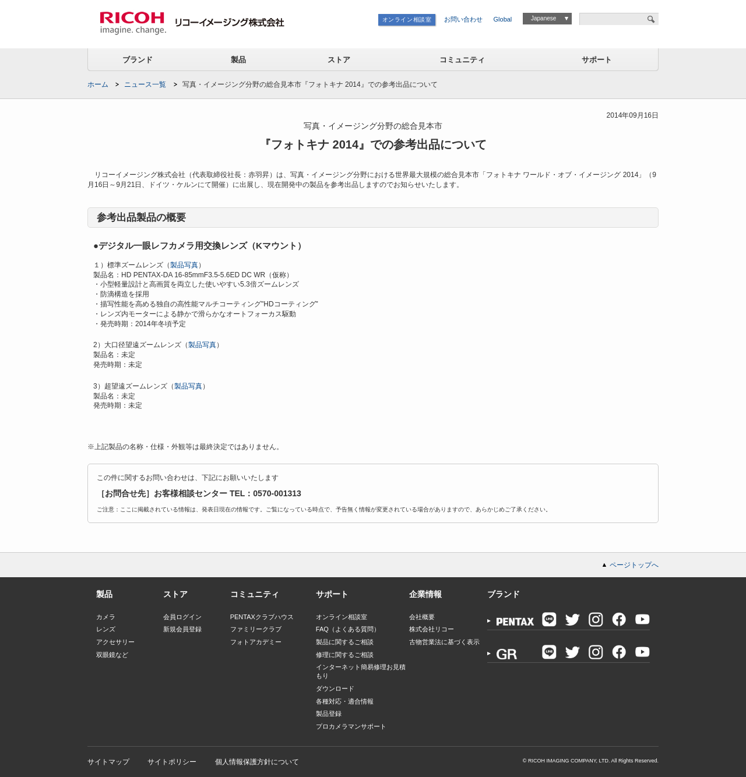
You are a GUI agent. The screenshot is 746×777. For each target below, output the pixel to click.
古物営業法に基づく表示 (444, 641)
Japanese (543, 18)
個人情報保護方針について (257, 762)
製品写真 (184, 265)
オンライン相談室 (407, 19)
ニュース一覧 (145, 84)
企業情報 (425, 594)
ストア (339, 59)
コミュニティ (462, 59)
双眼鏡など (112, 654)
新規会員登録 (182, 629)
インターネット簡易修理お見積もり (361, 671)
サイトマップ (108, 762)
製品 (238, 59)
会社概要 (422, 616)
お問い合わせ (463, 19)
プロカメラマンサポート (351, 726)
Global (503, 19)
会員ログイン (182, 616)
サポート (597, 59)
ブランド (137, 59)
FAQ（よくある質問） (348, 629)
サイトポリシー (171, 762)
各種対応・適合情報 (345, 701)
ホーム (97, 84)
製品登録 (329, 713)
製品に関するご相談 (345, 641)
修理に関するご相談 (345, 654)
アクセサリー (115, 641)
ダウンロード (335, 688)
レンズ (105, 629)
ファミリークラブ (255, 629)
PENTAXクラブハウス (262, 616)
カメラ (105, 616)
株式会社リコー (431, 629)
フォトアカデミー (255, 641)
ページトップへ (634, 565)
